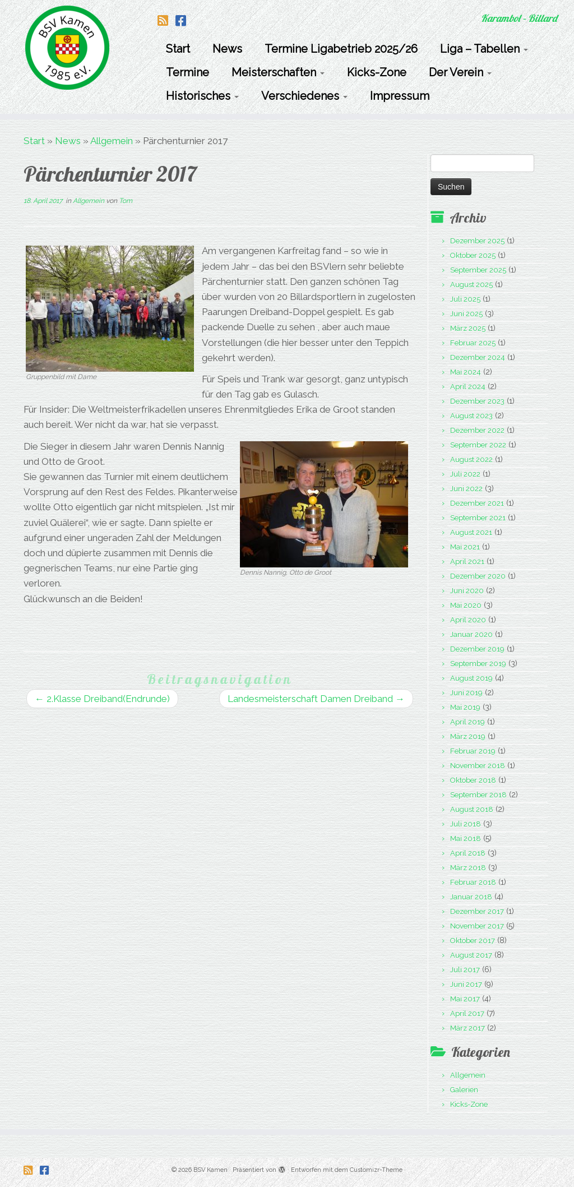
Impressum (399, 96)
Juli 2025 (465, 299)
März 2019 (467, 736)
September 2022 (478, 445)
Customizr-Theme (376, 1170)
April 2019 (467, 722)
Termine (187, 72)
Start (178, 49)
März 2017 (467, 1028)
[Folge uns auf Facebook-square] (184, 20)
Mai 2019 (465, 707)
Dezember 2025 (477, 241)
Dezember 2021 (477, 503)
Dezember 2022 (477, 430)
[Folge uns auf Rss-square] (166, 20)
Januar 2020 (471, 634)
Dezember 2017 (477, 911)
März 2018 (468, 867)
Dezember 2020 (478, 576)
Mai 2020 (466, 605)
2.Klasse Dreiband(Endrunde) (102, 698)
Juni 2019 (466, 693)
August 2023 (471, 416)
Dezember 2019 (477, 649)
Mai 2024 (465, 372)
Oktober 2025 (473, 255)
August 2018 (471, 809)
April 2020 (468, 620)
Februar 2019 (473, 751)
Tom (125, 201)
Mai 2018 (465, 838)
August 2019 (471, 678)
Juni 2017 (466, 984)
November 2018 (477, 765)
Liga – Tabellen (484, 49)
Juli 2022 (465, 474)
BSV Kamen (210, 1170)
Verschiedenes (304, 96)
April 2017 (467, 1013)
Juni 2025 (466, 314)
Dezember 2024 (477, 357)
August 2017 (471, 955)
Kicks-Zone (376, 72)
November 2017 (477, 926)
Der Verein (460, 72)
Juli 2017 (465, 970)
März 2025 (467, 328)
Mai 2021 (465, 547)
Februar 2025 (473, 343)
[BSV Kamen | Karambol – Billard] (67, 48)
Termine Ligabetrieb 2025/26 (341, 49)
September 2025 (478, 270)
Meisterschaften (278, 72)
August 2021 (471, 532)
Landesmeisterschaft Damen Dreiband (316, 698)
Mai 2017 (465, 999)
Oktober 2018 (473, 780)
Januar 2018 (471, 897)
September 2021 (478, 518)
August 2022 (471, 459)
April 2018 (467, 853)
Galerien (464, 1090)
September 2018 (478, 795)
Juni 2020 (467, 590)
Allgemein (111, 140)
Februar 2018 (473, 882)
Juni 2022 (466, 488)
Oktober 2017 (472, 940)
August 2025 (471, 284)
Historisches (202, 96)
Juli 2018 (465, 824)
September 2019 (478, 663)
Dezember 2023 (477, 401)
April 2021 (467, 561)
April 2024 (467, 386)
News (227, 49)
